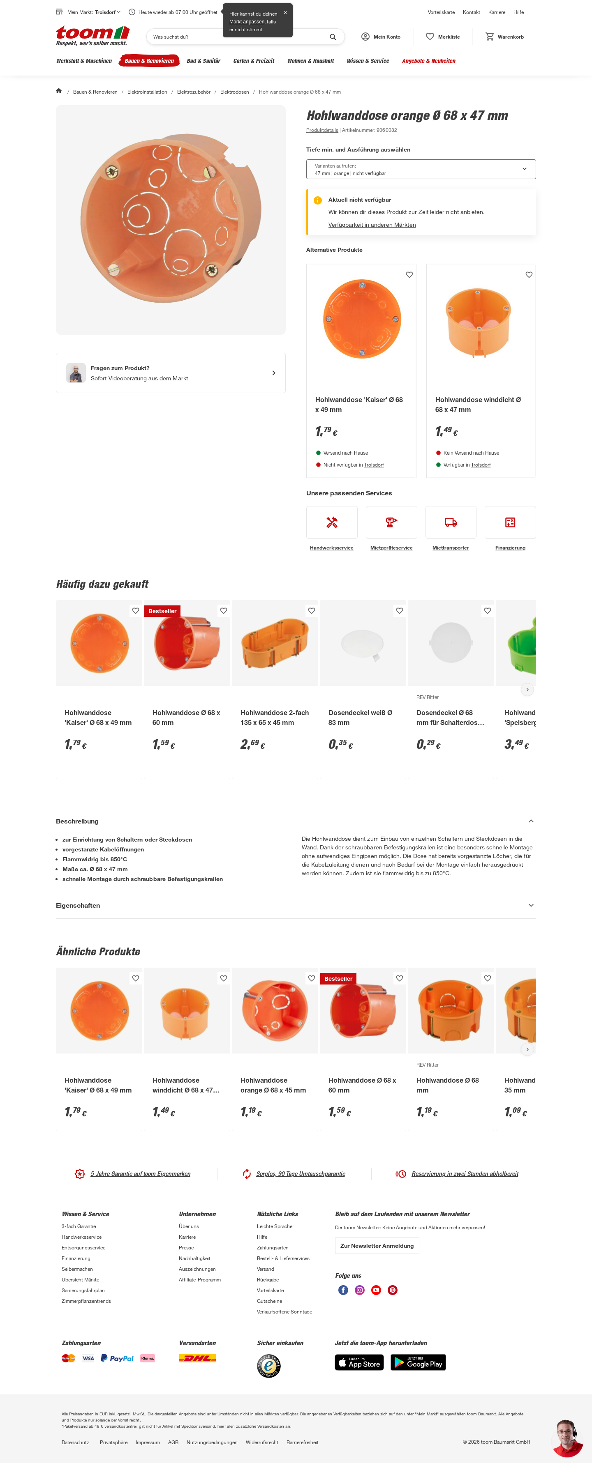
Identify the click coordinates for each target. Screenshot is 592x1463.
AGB (173, 1442)
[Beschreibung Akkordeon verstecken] (296, 821)
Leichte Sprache (274, 1226)
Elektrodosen (234, 91)
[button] (381, 36)
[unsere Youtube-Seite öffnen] (376, 1292)
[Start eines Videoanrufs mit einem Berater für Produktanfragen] (171, 373)
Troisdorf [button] (107, 12)
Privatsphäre (113, 1442)
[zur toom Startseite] (93, 36)
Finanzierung (76, 1258)
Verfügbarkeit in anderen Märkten (372, 224)
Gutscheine (269, 1300)
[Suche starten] (332, 36)
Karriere (496, 12)
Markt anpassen (246, 22)
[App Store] (359, 1368)
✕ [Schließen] (285, 13)
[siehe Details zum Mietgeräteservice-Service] (391, 528)
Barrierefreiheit (303, 1442)
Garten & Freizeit (253, 60)
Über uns (189, 1226)
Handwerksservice (82, 1236)
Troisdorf (374, 464)
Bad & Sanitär (203, 60)
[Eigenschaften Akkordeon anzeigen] (296, 905)
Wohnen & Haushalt (310, 60)
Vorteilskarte (441, 12)
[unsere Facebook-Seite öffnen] (343, 1292)
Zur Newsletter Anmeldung (377, 1245)
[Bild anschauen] (171, 220)
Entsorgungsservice (83, 1247)
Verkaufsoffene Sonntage (284, 1311)
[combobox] (421, 169)
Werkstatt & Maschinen (83, 60)
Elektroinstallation (147, 91)
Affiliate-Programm (200, 1279)
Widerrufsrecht (262, 1442)
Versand (265, 1268)
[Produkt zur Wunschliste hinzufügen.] (409, 275)
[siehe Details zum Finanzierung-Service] (510, 528)
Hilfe (518, 12)
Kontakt (471, 12)
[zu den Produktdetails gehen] (322, 129)
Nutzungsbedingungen (212, 1442)
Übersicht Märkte (80, 1279)
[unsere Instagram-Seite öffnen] (360, 1292)
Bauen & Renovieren (149, 60)
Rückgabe (268, 1279)
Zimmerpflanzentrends (86, 1300)
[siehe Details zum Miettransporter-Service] (451, 528)
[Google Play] (418, 1368)
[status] (443, 36)
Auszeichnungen (197, 1268)
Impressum (148, 1442)
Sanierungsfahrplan (83, 1290)
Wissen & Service (368, 60)
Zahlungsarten (273, 1247)
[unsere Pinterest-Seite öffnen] (393, 1292)
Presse (186, 1247)
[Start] (59, 91)
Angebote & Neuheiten (428, 60)
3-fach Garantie (79, 1226)
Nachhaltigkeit (194, 1258)
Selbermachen (77, 1268)
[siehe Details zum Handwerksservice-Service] (332, 528)
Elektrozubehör (193, 91)
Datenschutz (75, 1442)
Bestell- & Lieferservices (283, 1258)
